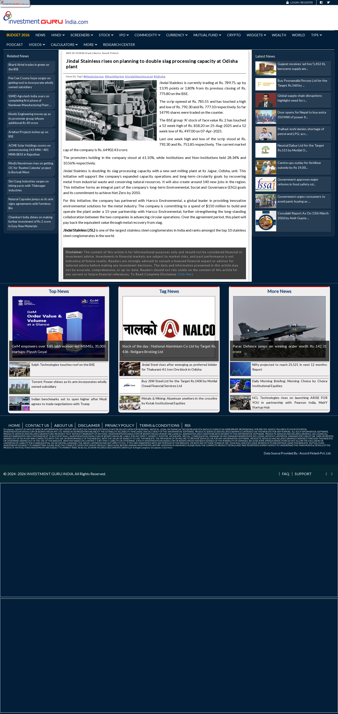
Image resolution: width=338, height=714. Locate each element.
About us (63, 425)
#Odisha (159, 76)
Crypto (234, 35)
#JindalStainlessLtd (139, 76)
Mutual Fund (207, 35)
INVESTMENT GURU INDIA (50, 474)
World (298, 35)
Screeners (81, 35)
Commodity (147, 35)
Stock (106, 35)
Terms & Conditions (159, 425)
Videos (37, 44)
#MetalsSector (94, 76)
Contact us (37, 425)
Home (14, 425)
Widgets (256, 35)
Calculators (64, 44)
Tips (316, 35)
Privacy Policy (119, 425)
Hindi (58, 35)
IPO (124, 35)
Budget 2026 (18, 35)
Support (303, 474)
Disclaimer (89, 425)
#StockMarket (114, 76)
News (40, 35)
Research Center (119, 44)
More (90, 44)
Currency (176, 35)
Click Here (185, 274)
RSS (188, 425)
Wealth (279, 35)
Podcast (14, 44)
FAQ (285, 474)
